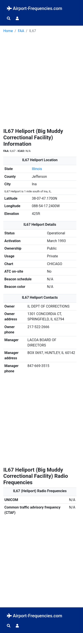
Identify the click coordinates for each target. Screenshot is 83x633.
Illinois (37, 169)
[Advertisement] (41, 82)
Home (8, 31)
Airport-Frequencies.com (34, 8)
